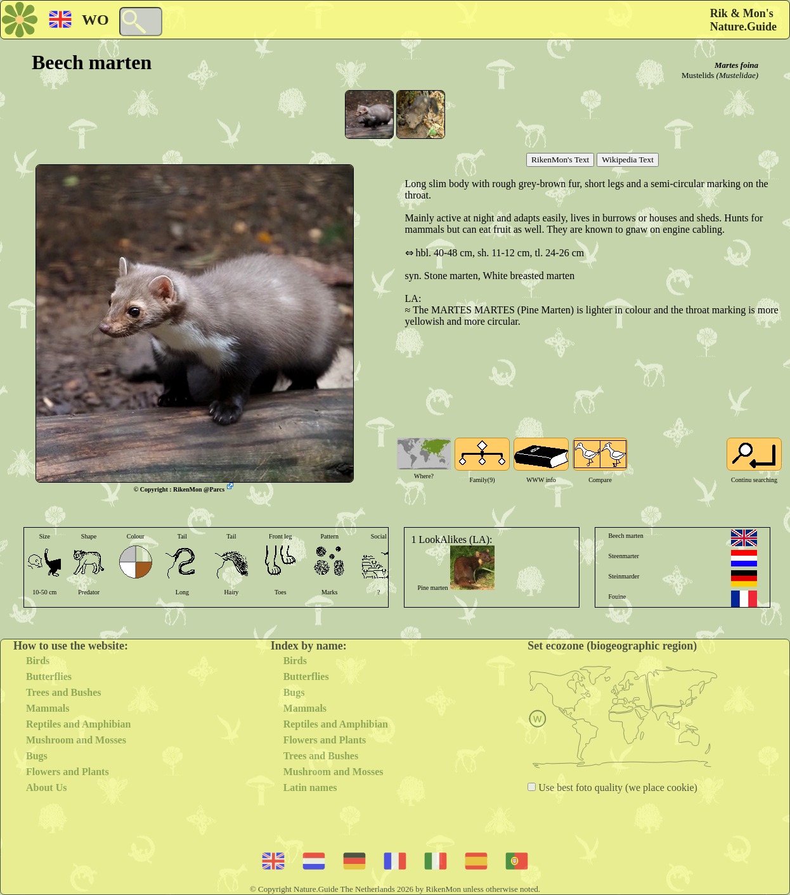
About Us (46, 787)
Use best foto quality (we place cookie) (616, 787)
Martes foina (736, 65)
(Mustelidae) (737, 75)
